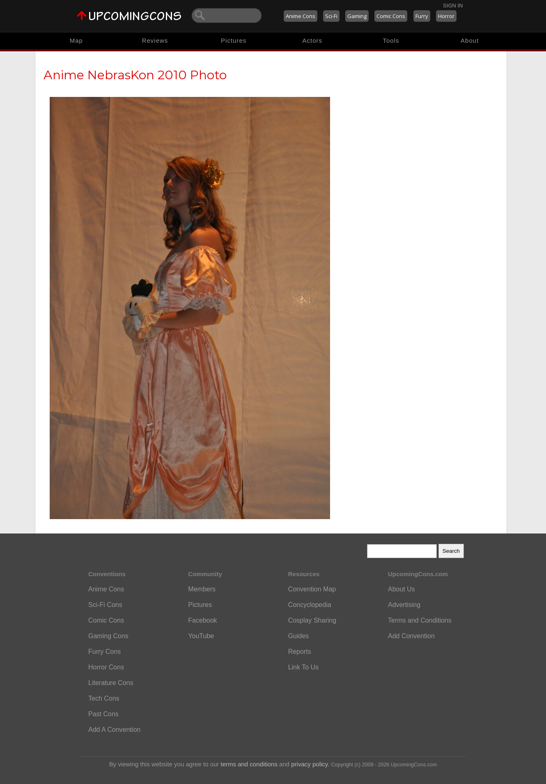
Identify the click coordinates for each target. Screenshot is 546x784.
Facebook (202, 620)
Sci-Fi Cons (105, 604)
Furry (421, 16)
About (470, 40)
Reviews (155, 40)
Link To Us (303, 667)
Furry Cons (104, 651)
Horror (446, 16)
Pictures (233, 40)
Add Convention (411, 635)
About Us (401, 589)
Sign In (453, 5)
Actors (313, 40)
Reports (299, 651)
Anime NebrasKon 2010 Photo (135, 75)
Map (76, 40)
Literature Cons (110, 682)
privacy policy (309, 764)
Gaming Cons (108, 635)
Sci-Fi (331, 16)
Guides (298, 635)
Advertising (404, 604)
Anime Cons (300, 16)
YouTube (201, 635)
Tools (391, 40)
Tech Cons (103, 698)
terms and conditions (249, 764)
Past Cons (103, 713)
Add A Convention (114, 729)
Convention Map (312, 589)
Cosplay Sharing (312, 620)
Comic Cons (390, 16)
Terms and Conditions (420, 620)
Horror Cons (106, 667)
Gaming (357, 16)
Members (202, 589)
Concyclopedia (309, 604)
